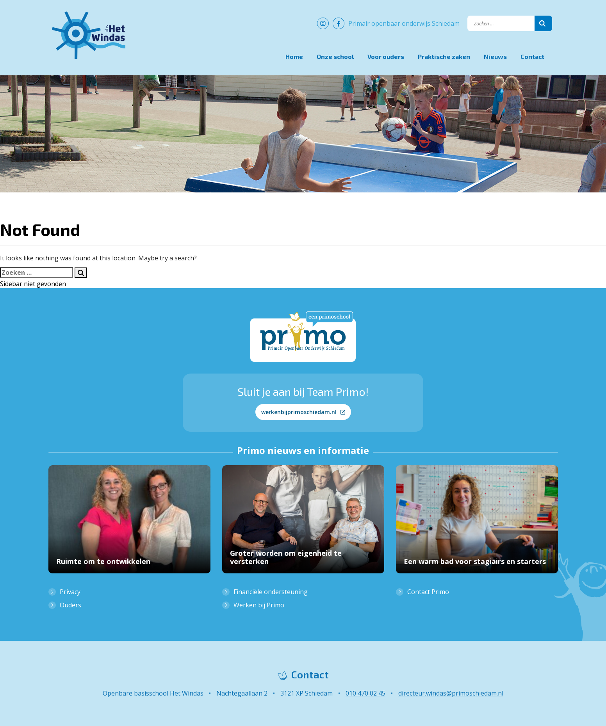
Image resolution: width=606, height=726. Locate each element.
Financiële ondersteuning (270, 591)
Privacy (70, 591)
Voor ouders (385, 56)
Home (294, 56)
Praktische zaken (444, 56)
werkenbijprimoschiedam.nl (303, 412)
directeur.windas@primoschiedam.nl (450, 693)
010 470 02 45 (365, 693)
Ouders (70, 605)
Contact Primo (428, 591)
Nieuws (495, 56)
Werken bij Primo (258, 605)
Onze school (335, 56)
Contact (532, 56)
